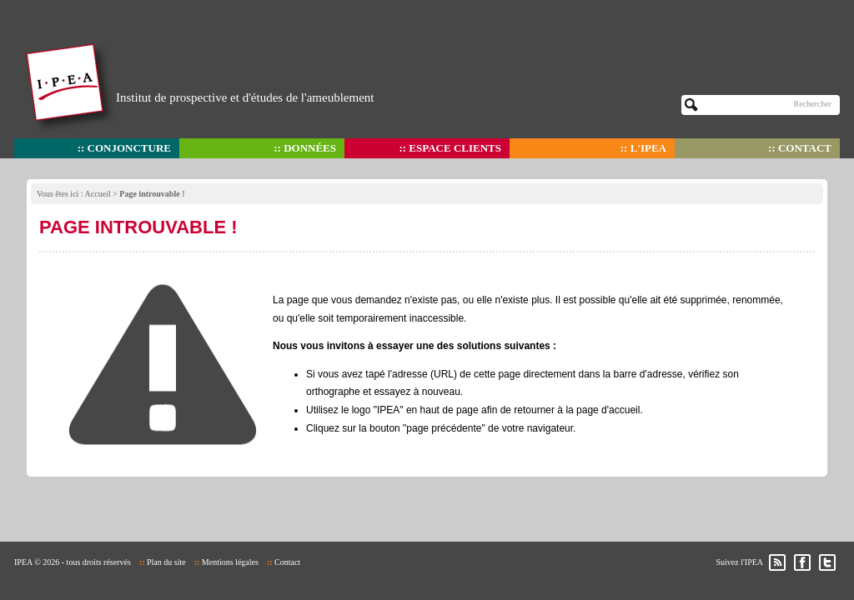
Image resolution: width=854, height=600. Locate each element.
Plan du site (166, 562)
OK (691, 105)
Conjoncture (129, 148)
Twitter (827, 562)
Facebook (802, 562)
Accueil (98, 193)
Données (310, 148)
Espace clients (455, 148)
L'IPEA (648, 148)
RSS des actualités (777, 562)
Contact (804, 148)
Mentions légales (230, 562)
